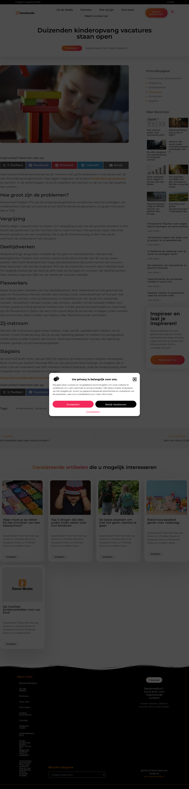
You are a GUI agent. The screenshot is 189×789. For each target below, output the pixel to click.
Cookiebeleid (93, 411)
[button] (134, 379)
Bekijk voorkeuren (115, 404)
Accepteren (73, 404)
